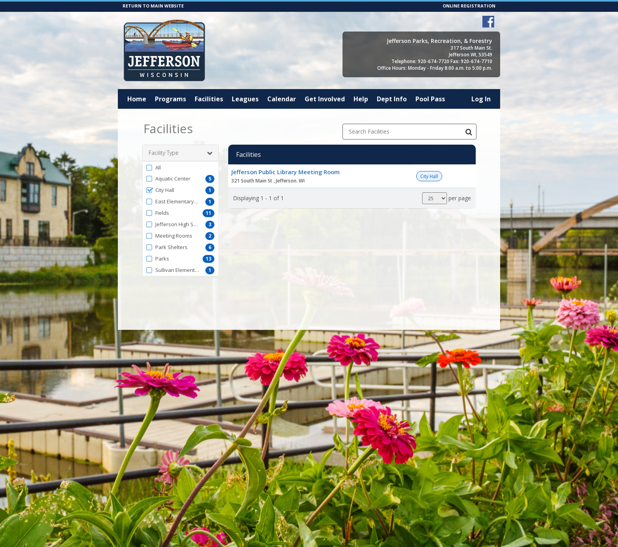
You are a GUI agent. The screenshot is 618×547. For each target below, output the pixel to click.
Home (136, 99)
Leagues (245, 99)
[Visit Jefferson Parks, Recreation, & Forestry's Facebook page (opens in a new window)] (488, 22)
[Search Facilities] (469, 132)
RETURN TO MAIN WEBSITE (153, 6)
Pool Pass (430, 99)
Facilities (209, 99)
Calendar (281, 99)
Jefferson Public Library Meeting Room (285, 172)
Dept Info (392, 99)
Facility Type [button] (180, 153)
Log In (481, 99)
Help (361, 99)
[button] (180, 167)
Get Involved (325, 99)
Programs (170, 99)
